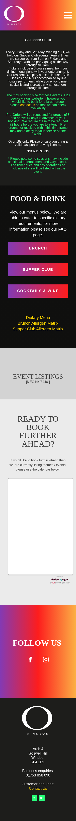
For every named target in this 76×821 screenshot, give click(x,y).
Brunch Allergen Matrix (38, 323)
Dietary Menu (38, 317)
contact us (27, 105)
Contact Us (38, 788)
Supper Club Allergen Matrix (38, 329)
